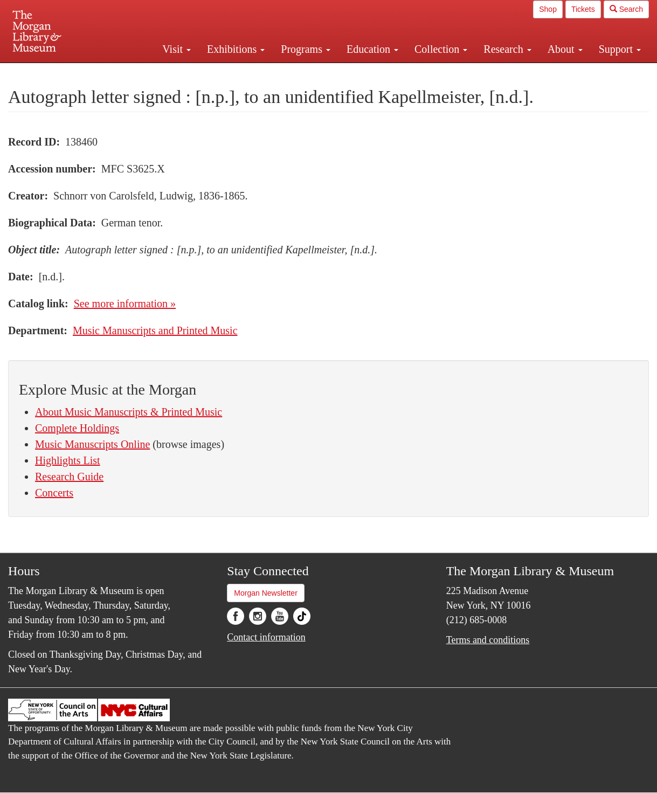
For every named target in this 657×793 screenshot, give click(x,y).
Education (372, 49)
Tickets (583, 9)
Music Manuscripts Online (92, 444)
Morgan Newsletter (266, 593)
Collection (440, 49)
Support (620, 49)
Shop (548, 9)
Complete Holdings (77, 428)
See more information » (125, 303)
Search (626, 9)
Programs (305, 49)
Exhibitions (236, 49)
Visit (176, 49)
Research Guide (69, 476)
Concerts (54, 493)
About (565, 49)
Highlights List (67, 460)
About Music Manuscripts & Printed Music (128, 412)
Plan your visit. (200, 72)
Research (507, 49)
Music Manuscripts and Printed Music (155, 330)
